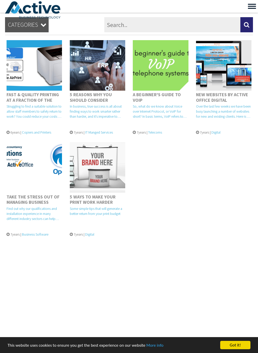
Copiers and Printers (36, 132)
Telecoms (155, 132)
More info (155, 345)
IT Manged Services (99, 132)
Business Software (35, 234)
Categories (28, 24)
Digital (215, 132)
